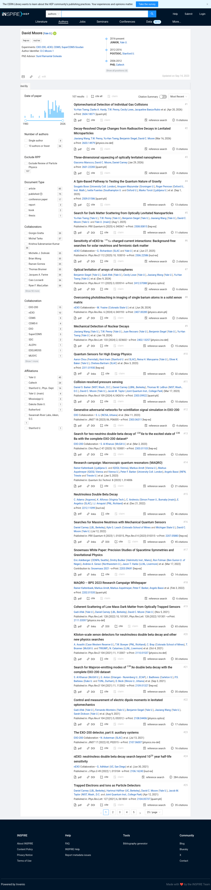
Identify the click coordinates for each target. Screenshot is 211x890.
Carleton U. (167, 677)
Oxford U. (132, 190)
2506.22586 (141, 255)
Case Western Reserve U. (99, 644)
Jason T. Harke (130, 564)
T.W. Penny (114, 109)
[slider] (25, 120)
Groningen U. (147, 186)
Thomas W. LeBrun (157, 387)
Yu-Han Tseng (81, 109)
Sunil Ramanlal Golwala (49, 56)
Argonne (90, 499)
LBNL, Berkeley (137, 387)
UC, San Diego (117, 766)
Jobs (82, 21)
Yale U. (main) (102, 222)
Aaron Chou (80, 359)
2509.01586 (88, 198)
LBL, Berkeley (97, 527)
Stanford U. (128, 53)
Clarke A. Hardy (98, 109)
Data (149, 21)
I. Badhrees (153, 677)
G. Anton (105, 677)
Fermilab (92, 359)
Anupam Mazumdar (128, 186)
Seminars (102, 21)
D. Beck (120, 681)
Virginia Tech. (117, 499)
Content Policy (25, 849)
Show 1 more (31, 361)
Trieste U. (91, 475)
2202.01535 (88, 592)
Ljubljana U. (160, 190)
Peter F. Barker (128, 471)
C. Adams (79, 499)
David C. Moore (146, 138)
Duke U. (88, 681)
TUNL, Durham (106, 681)
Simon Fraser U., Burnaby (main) (157, 499)
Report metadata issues (78, 855)
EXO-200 (41, 47)
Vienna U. (151, 468)
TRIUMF (103, 648)
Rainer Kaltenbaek (83, 468)
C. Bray (151, 644)
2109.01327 (141, 685)
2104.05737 (143, 799)
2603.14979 (88, 143)
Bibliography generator (135, 843)
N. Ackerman (107, 737)
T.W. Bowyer (121, 644)
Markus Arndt (137, 468)
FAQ (67, 843)
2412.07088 (140, 283)
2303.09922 (140, 395)
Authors (63, 21)
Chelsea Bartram (100, 363)
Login (202, 14)
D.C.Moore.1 (47, 51)
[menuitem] (175, 13)
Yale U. (47, 33)
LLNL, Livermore (149, 564)
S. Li (98, 415)
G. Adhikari (103, 766)
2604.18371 (88, 114)
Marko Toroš (145, 190)
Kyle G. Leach (113, 527)
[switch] (163, 97)
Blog (182, 843)
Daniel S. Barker (82, 387)
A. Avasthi (79, 644)
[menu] (184, 13)
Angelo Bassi (171, 471)
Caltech (120, 64)
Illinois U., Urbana (134, 681)
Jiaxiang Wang (82, 138)
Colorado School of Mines (137, 527)
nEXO (50, 47)
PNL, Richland (114, 503)
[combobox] (105, 13)
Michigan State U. (165, 527)
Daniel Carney (119, 162)
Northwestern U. (111, 564)
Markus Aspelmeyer (121, 588)
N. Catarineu (116, 648)
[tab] (31, 86)
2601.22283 (88, 167)
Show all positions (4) (117, 70)
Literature (41, 21)
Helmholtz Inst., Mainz (139, 560)
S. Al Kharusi (107, 444)
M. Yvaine (102, 307)
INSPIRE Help (72, 849)
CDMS (57, 47)
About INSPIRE (25, 843)
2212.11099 (88, 508)
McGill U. (120, 444)
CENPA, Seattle (100, 560)
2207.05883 (172, 535)
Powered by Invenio (13, 884)
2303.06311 (135, 419)
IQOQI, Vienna (120, 468)
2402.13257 (143, 340)
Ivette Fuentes (95, 190)
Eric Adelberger (82, 560)
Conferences (127, 21)
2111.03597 (80, 620)
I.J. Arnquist (99, 503)
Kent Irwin (104, 359)
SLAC (117, 250)
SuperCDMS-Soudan (72, 47)
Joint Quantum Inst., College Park (144, 391)
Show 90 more (32, 291)
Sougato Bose (81, 186)
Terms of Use (24, 860)
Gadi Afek (107, 274)
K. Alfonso (102, 499)
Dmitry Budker (117, 560)
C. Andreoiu (132, 499)
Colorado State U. (118, 307)
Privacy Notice (25, 855)
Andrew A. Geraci (92, 564)
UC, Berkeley (132, 790)
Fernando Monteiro (105, 710)
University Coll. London (102, 186)
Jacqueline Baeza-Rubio (147, 109)
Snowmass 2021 (100, 568)
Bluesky (184, 849)
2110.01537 (141, 652)
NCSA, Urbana (109, 415)
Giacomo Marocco (84, 162)
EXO (76, 415)
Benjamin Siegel (128, 138)
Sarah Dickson (81, 713)
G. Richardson (104, 250)
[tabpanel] (105, 453)
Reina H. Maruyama (147, 359)
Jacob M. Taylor (116, 391)
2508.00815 (140, 226)
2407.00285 (140, 312)
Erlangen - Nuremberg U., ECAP (128, 677)
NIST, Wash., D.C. (101, 387)
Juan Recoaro (130, 331)
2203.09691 (126, 568)
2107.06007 (135, 742)
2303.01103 (141, 448)
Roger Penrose (164, 186)
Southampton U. (112, 190)
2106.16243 (136, 771)
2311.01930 (88, 367)
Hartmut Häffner (115, 790)
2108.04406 (140, 718)
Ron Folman (159, 560)
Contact (184, 860)
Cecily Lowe (127, 109)
